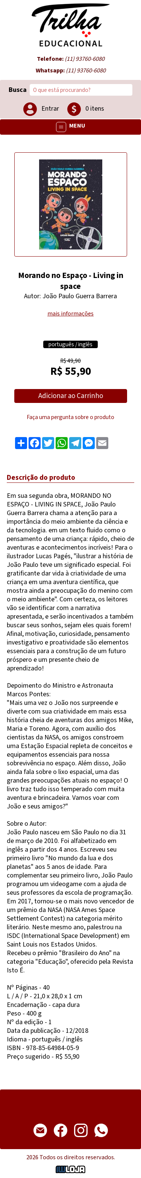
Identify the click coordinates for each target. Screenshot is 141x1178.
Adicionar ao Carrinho (70, 396)
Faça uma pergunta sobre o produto (70, 417)
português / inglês (70, 344)
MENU (70, 127)
